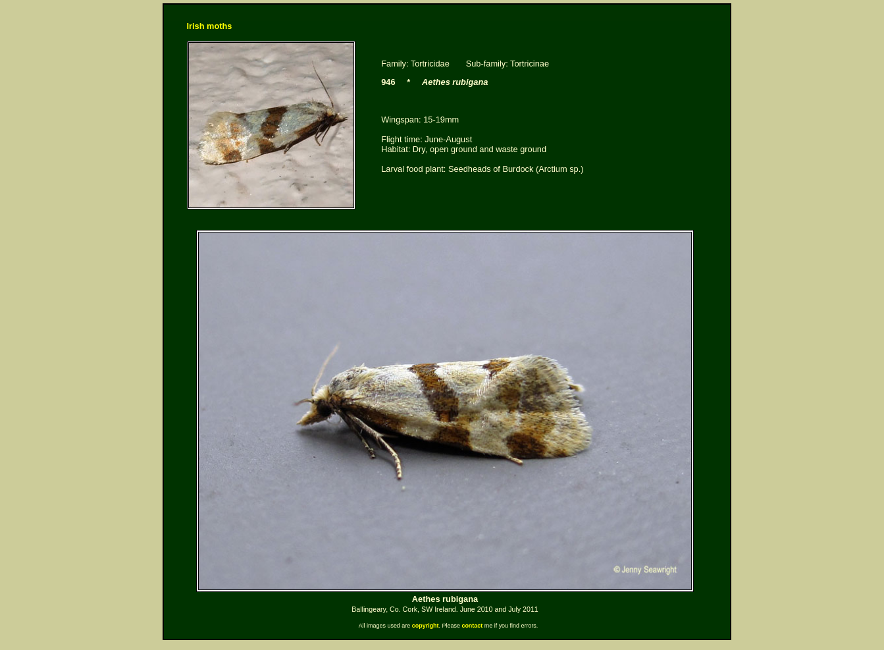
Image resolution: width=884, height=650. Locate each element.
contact (471, 625)
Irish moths (209, 26)
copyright (425, 625)
